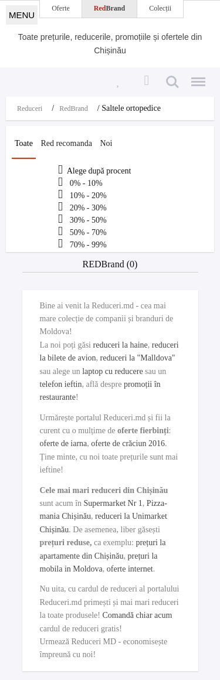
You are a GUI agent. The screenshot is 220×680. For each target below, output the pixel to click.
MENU (22, 15)
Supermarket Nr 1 (113, 503)
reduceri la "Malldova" (137, 357)
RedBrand (73, 108)
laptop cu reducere (112, 371)
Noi (106, 143)
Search (172, 82)
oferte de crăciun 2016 (128, 443)
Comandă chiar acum (137, 615)
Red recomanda (66, 143)
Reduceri (29, 108)
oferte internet (130, 569)
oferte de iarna (63, 443)
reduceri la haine (120, 345)
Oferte (61, 8)
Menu (195, 77)
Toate (24, 143)
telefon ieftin (61, 384)
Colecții (160, 8)
